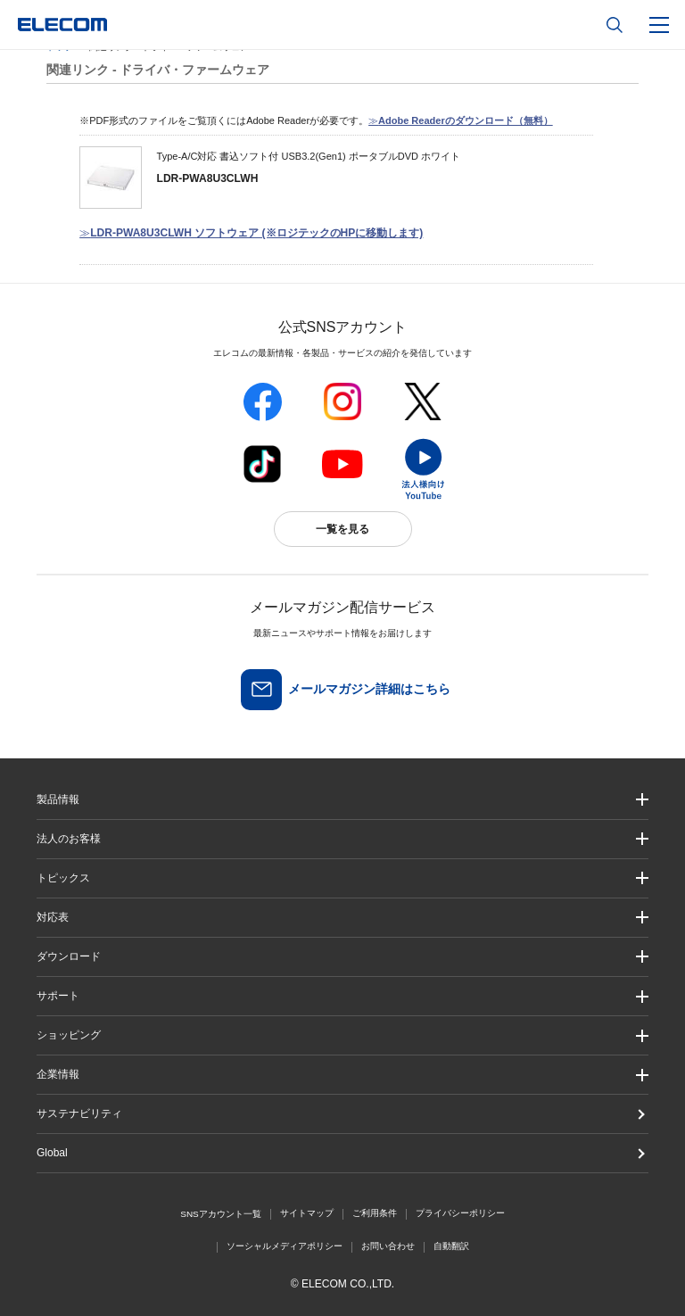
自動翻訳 (451, 1246)
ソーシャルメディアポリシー (284, 1246)
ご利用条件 (374, 1213)
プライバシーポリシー (460, 1213)
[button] (342, 878)
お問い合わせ (388, 1246)
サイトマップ (307, 1213)
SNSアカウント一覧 (220, 1214)
